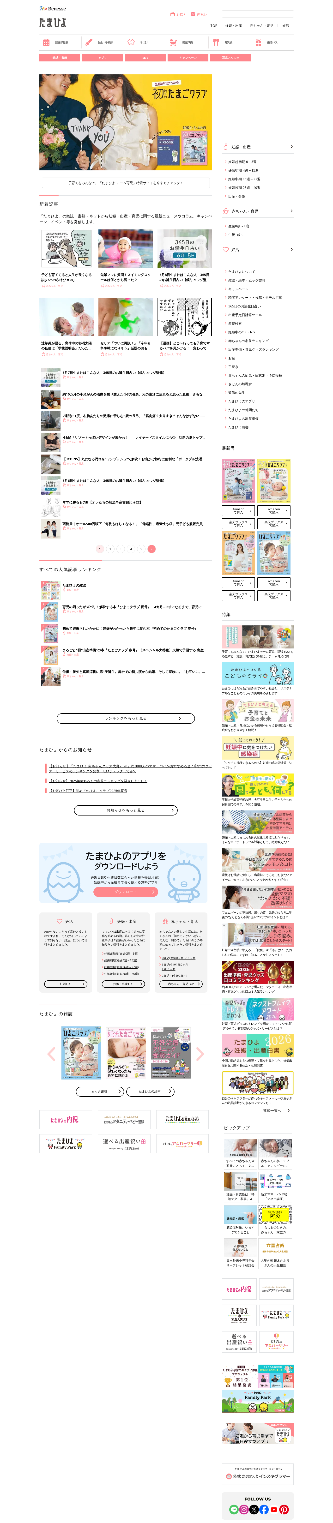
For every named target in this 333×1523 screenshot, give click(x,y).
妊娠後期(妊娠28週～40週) (121, 974)
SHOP (178, 14)
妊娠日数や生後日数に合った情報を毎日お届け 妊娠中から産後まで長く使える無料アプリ (126, 879)
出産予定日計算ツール (245, 314)
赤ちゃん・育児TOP (181, 984)
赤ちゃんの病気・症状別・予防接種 (255, 375)
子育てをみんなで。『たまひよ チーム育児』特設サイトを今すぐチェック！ (125, 182)
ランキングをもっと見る (126, 718)
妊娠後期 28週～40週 (244, 187)
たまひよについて (241, 271)
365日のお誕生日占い (244, 306)
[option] (125, 122)
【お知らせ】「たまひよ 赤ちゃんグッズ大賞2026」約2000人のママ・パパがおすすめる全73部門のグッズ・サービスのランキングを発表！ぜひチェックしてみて (130, 768)
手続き (233, 366)
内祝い (199, 14)
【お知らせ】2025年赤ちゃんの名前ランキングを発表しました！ (98, 781)
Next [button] (200, 1054)
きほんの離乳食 (240, 384)
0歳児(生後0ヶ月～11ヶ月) (179, 958)
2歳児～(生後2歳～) (174, 976)
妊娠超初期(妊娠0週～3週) (121, 954)
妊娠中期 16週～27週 (244, 179)
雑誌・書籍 (60, 58)
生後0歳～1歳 (238, 226)
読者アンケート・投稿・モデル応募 (255, 297)
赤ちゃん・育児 (261, 25)
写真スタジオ (230, 58)
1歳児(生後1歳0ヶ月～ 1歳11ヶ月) (176, 967)
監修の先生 (236, 392)
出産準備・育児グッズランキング (253, 349)
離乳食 (222, 42)
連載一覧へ (272, 1110)
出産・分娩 (236, 196)
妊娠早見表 (55, 42)
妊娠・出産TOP (123, 984)
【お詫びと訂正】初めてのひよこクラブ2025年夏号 (88, 790)
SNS (145, 58)
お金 (231, 358)
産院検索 (235, 323)
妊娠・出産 (233, 25)
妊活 (285, 25)
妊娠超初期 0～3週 (242, 161)
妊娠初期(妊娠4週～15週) (120, 960)
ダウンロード (125, 891)
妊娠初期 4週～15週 (243, 170)
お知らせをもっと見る (126, 810)
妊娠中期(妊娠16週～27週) (121, 967)
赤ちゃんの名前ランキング (248, 340)
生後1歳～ (236, 234)
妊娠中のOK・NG (241, 332)
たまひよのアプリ (241, 401)
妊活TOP (66, 984)
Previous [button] (51, 1054)
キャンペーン (188, 58)
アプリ (102, 58)
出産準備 (181, 42)
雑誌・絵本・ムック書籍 (246, 280)
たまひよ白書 (238, 427)
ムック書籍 (99, 1091)
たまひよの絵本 (150, 1091)
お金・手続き (99, 42)
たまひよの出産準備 (243, 418)
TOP (213, 25)
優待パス (266, 42)
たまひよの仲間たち (243, 410)
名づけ (137, 42)
